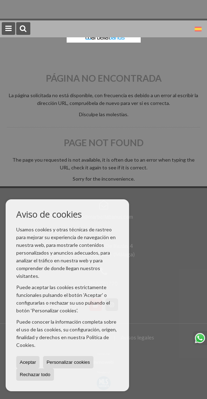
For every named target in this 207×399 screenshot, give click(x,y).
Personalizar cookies (68, 362)
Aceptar (28, 362)
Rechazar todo (35, 374)
